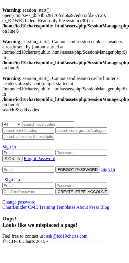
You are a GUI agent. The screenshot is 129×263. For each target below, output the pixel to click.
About (82, 207)
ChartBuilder (14, 207)
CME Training (41, 207)
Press (94, 207)
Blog (104, 207)
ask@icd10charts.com (66, 236)
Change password (18, 201)
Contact (94, 241)
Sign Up (12, 179)
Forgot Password (39, 158)
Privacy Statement (66, 241)
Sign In (9, 146)
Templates (65, 207)
